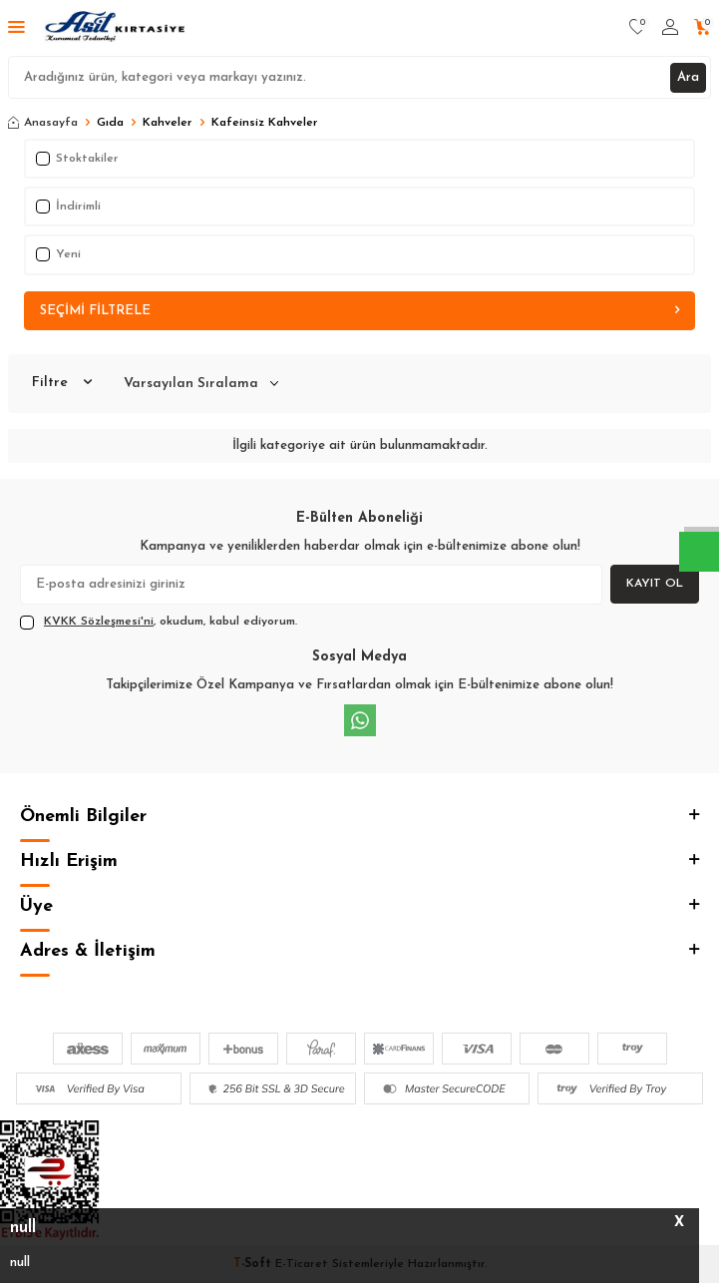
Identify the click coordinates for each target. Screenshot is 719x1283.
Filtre (62, 383)
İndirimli (68, 207)
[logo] (116, 28)
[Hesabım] (670, 28)
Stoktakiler (77, 159)
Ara (688, 77)
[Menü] (16, 29)
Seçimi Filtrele (359, 310)
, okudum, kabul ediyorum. (158, 623)
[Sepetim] (702, 28)
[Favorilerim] (637, 28)
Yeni (58, 254)
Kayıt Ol (654, 584)
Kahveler (167, 123)
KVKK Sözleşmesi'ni (99, 622)
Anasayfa (43, 123)
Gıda (110, 123)
